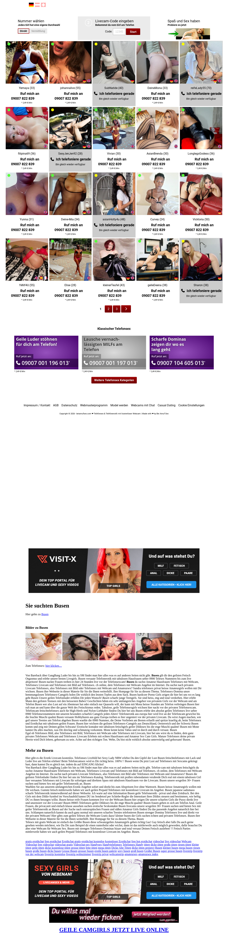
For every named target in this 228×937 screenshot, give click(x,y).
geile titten (38, 847)
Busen (44, 614)
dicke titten (157, 844)
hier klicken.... (53, 665)
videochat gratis (64, 844)
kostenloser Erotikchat (118, 841)
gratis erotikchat (34, 841)
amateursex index (148, 854)
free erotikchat (53, 841)
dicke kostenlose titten (57, 847)
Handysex (96, 844)
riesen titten (184, 844)
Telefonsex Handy (133, 844)
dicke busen (54, 850)
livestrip (187, 850)
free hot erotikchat (141, 841)
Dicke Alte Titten (121, 847)
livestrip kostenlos (55, 854)
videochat (158, 841)
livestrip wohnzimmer (78, 854)
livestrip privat (100, 854)
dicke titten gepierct (143, 847)
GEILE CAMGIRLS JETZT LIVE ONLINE (114, 929)
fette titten (91, 847)
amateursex (131, 854)
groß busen (137, 850)
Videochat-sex (81, 844)
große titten (170, 844)
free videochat (46, 844)
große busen (40, 850)
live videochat (173, 841)
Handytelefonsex (112, 844)
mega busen (186, 847)
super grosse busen (171, 850)
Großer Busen (152, 850)
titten (147, 844)
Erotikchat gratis (71, 841)
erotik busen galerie (105, 850)
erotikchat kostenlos (93, 841)
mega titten (104, 847)
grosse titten (78, 847)
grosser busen (86, 850)
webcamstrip (116, 854)
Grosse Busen (69, 850)
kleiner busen (170, 847)
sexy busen (124, 850)
